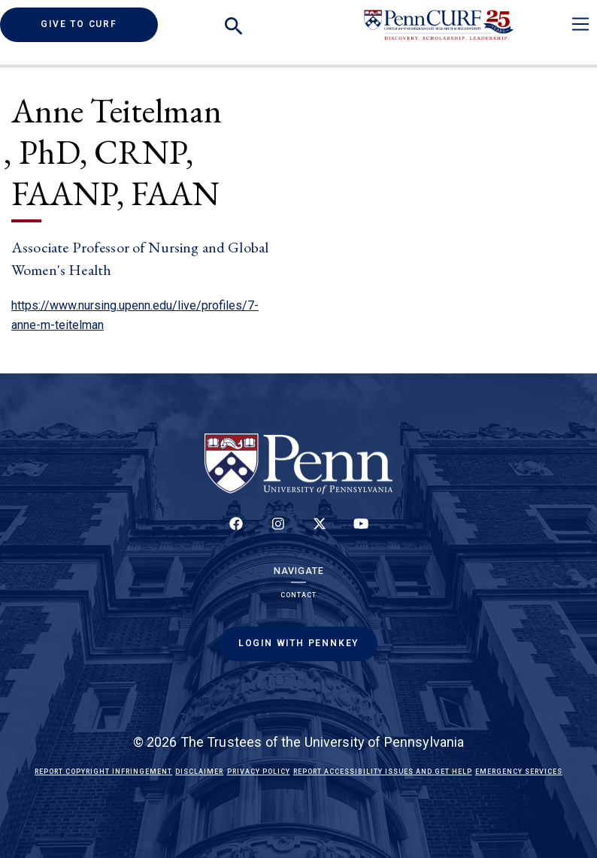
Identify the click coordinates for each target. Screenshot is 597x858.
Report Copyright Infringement (103, 771)
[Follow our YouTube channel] (361, 532)
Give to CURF (99, 23)
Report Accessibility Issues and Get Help (382, 771)
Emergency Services (518, 771)
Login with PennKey (298, 643)
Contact (298, 595)
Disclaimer (199, 771)
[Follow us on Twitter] (320, 532)
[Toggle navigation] (580, 24)
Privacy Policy (258, 771)
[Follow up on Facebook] (236, 532)
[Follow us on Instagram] (277, 532)
